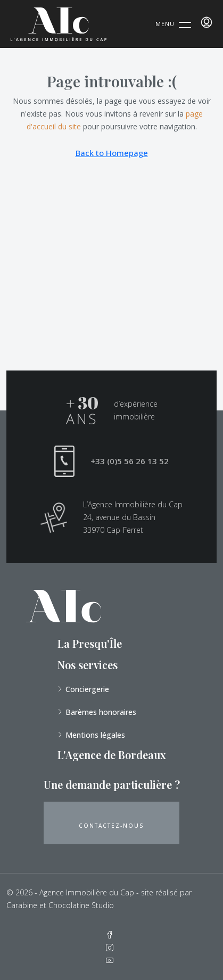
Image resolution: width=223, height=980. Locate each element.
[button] (111, 823)
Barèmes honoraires (100, 712)
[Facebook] (112, 935)
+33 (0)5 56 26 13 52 (129, 461)
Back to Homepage (112, 152)
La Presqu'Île (89, 643)
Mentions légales (95, 735)
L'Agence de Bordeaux (111, 754)
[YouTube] (112, 961)
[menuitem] (206, 22)
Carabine (21, 905)
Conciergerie (87, 689)
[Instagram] (112, 948)
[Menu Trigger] (173, 23)
